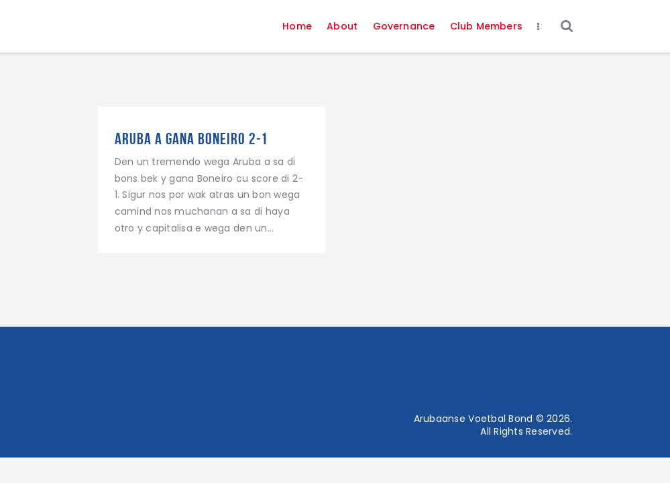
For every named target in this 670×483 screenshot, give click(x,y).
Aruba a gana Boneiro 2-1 (191, 139)
